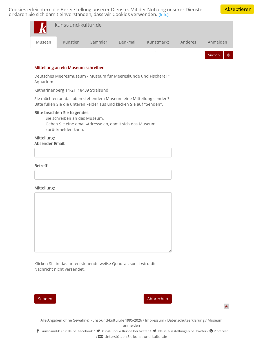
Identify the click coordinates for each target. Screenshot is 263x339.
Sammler (98, 41)
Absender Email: (49, 143)
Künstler (71, 41)
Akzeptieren (238, 9)
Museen (43, 41)
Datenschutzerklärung (185, 319)
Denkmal (127, 41)
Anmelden (217, 41)
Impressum (154, 319)
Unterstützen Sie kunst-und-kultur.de (135, 336)
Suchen (214, 54)
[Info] (164, 14)
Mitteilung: (44, 187)
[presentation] (77, 283)
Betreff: (41, 165)
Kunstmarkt (158, 41)
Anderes (188, 41)
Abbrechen (157, 298)
